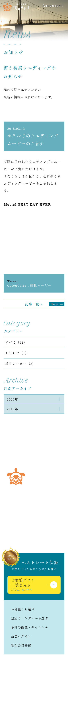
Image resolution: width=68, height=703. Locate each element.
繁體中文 (54, 538)
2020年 (12, 399)
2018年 (12, 408)
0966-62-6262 (39, 511)
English (31, 538)
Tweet (12, 281)
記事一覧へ (34, 304)
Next (54, 304)
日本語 (9, 538)
